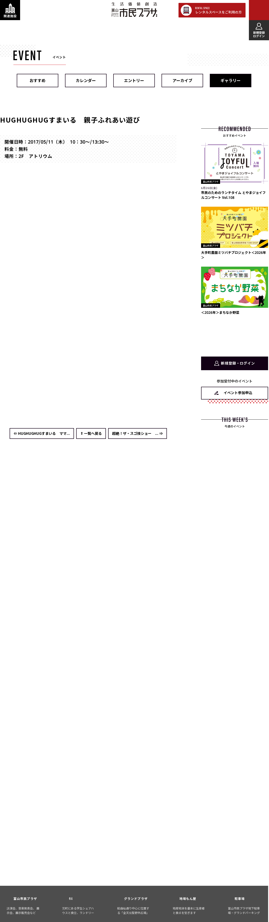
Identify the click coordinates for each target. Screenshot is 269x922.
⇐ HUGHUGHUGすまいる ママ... (42, 433)
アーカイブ (182, 80)
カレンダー (86, 80)
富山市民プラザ (134, 9)
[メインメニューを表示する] (259, 10)
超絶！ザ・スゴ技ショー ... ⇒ (137, 433)
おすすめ (37, 80)
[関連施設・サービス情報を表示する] (10, 10)
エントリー (134, 80)
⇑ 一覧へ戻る (91, 433)
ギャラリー (231, 80)
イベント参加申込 (238, 392)
